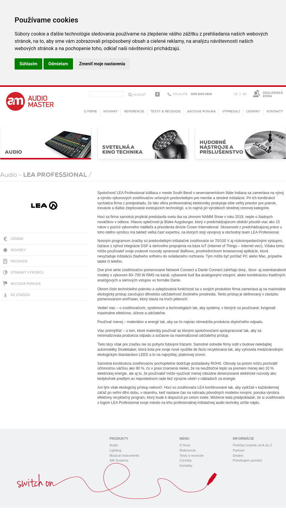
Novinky (18, 250)
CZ (236, 94)
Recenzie (19, 261)
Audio (114, 445)
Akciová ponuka (25, 283)
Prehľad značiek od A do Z (252, 445)
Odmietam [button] (58, 63)
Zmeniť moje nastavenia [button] (102, 63)
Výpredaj (231, 111)
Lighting (115, 450)
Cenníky (253, 111)
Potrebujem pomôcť (247, 460)
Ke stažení (20, 295)
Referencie (134, 111)
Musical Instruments (124, 455)
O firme (90, 111)
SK (244, 94)
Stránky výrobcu (27, 272)
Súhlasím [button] (28, 63)
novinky (110, 111)
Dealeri (238, 455)
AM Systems (119, 460)
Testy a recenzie (166, 111)
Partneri (239, 450)
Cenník (17, 238)
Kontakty (275, 111)
